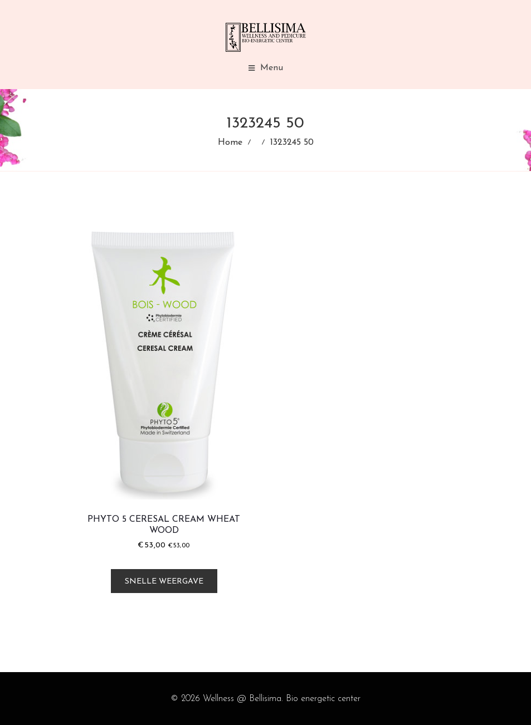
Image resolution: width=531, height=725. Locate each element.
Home (230, 142)
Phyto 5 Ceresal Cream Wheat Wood (163, 525)
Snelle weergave (164, 581)
